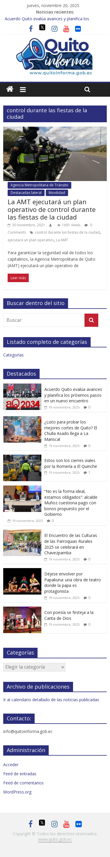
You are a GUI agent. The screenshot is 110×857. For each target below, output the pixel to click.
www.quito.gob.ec (55, 839)
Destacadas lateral (26, 192)
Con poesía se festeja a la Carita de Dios (69, 615)
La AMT (62, 239)
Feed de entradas (19, 773)
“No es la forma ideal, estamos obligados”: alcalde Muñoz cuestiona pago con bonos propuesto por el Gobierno (70, 502)
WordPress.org (17, 792)
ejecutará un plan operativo (31, 239)
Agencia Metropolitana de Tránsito (39, 185)
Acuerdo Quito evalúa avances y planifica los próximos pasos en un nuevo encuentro (73, 395)
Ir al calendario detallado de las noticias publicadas (51, 699)
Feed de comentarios (23, 783)
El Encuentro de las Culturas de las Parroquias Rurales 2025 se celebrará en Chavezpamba (70, 544)
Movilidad (57, 192)
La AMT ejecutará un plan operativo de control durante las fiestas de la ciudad (52, 209)
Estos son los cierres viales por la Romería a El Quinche (70, 463)
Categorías (13, 355)
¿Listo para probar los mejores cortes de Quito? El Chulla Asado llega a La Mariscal (70, 430)
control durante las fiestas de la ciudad (67, 232)
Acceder (10, 764)
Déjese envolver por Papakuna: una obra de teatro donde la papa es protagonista (72, 582)
